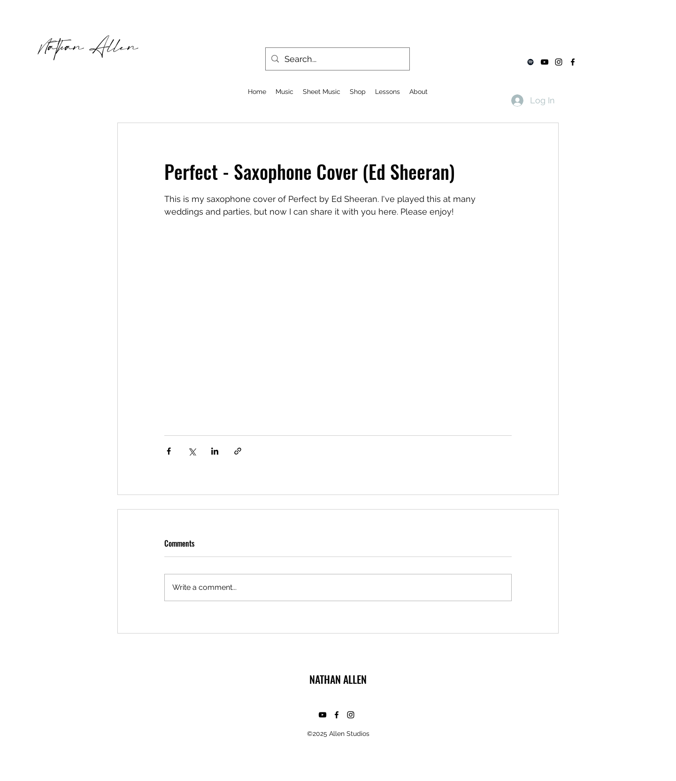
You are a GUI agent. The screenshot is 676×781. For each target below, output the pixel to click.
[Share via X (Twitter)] (191, 451)
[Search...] (337, 59)
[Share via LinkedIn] (214, 451)
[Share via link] (237, 451)
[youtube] (544, 62)
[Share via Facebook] (168, 451)
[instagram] (558, 62)
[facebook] (572, 62)
